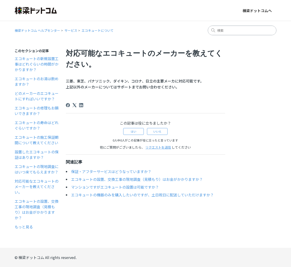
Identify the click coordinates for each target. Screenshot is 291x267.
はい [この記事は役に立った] (133, 131)
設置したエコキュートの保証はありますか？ (37, 154)
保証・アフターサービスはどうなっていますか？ (111, 171)
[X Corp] (74, 105)
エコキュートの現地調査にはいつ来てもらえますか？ (37, 169)
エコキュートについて (98, 30)
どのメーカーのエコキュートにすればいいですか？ (37, 96)
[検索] (242, 30)
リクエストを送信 (158, 147)
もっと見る (24, 227)
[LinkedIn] (81, 105)
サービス (70, 30)
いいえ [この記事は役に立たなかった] (157, 131)
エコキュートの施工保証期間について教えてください (37, 139)
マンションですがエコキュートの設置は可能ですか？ (115, 187)
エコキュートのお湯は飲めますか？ (37, 81)
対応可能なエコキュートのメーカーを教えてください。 (37, 186)
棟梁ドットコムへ (257, 10)
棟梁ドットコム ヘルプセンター (37, 30)
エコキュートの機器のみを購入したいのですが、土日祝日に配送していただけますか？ (142, 195)
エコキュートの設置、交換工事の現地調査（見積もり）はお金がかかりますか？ (37, 209)
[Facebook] (68, 105)
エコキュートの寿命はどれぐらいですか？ (37, 125)
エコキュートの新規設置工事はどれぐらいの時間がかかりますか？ (37, 64)
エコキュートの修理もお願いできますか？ (37, 110)
